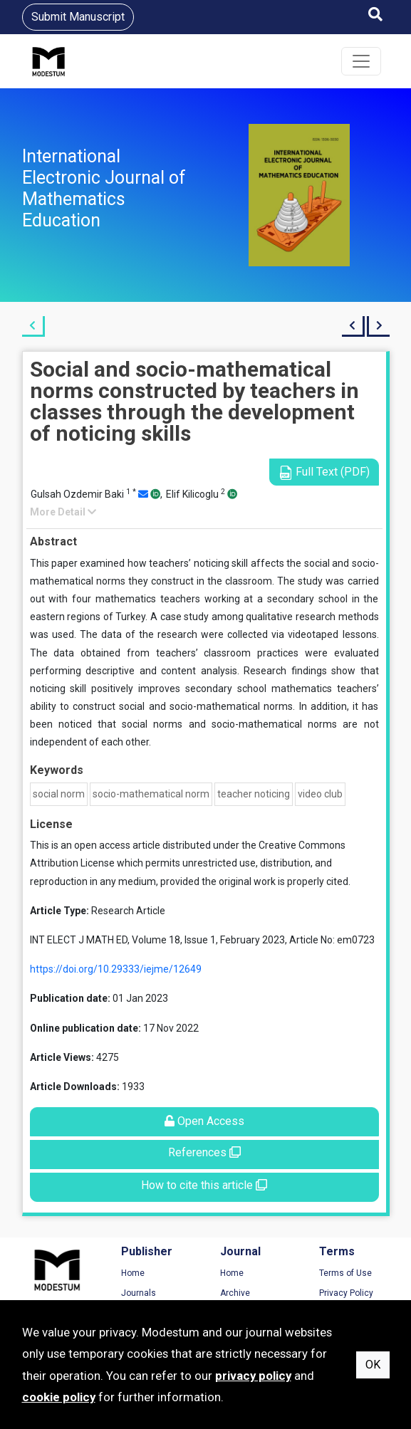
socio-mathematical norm (151, 794)
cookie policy (58, 1397)
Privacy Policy (346, 1293)
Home (133, 1273)
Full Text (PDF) (324, 472)
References (204, 1152)
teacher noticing (253, 794)
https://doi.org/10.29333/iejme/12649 (116, 969)
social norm (59, 794)
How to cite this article (204, 1185)
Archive (235, 1293)
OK (372, 1364)
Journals (138, 1293)
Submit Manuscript (78, 16)
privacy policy (253, 1375)
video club (320, 794)
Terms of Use (345, 1273)
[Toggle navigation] (361, 61)
